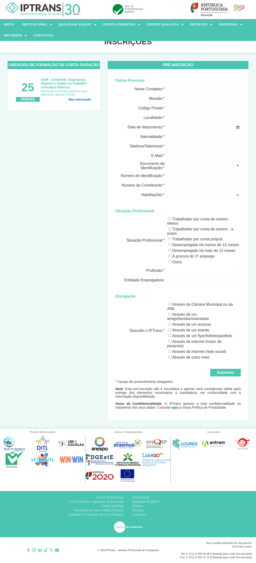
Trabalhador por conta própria (197, 239)
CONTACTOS (43, 35)
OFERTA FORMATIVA (119, 24)
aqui (174, 407)
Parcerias (138, 510)
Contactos (139, 514)
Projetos (137, 506)
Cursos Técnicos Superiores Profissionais (96, 501)
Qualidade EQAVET (146, 501)
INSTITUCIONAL (35, 24)
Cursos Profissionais (110, 497)
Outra (177, 262)
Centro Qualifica (112, 506)
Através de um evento (190, 330)
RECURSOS (13, 35)
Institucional (140, 497)
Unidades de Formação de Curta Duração (96, 514)
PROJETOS (199, 24)
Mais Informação (80, 99)
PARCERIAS (228, 24)
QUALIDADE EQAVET (75, 24)
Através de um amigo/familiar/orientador (188, 316)
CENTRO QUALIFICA (163, 24)
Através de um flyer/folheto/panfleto (202, 336)
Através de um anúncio (191, 324)
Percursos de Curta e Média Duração (99, 510)
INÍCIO (9, 24)
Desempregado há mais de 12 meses (204, 251)
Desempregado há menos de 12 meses (205, 245)
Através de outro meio (191, 357)
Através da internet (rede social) (199, 352)
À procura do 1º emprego (193, 256)
